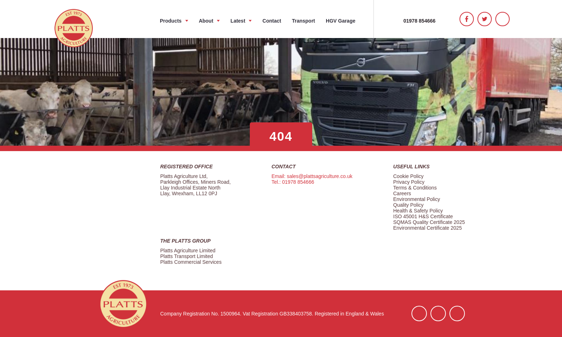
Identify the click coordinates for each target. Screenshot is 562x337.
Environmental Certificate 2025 (427, 228)
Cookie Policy (408, 176)
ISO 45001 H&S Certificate (423, 216)
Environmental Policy (416, 199)
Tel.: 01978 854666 (292, 182)
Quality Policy (408, 205)
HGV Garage (340, 21)
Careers (402, 193)
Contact (271, 21)
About (206, 21)
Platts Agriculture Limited (187, 250)
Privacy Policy (408, 182)
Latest (237, 21)
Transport (303, 21)
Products (171, 21)
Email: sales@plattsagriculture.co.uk (311, 176)
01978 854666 (420, 21)
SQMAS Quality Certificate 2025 (429, 222)
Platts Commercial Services (191, 262)
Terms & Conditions (415, 188)
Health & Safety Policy (418, 211)
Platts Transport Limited (186, 256)
